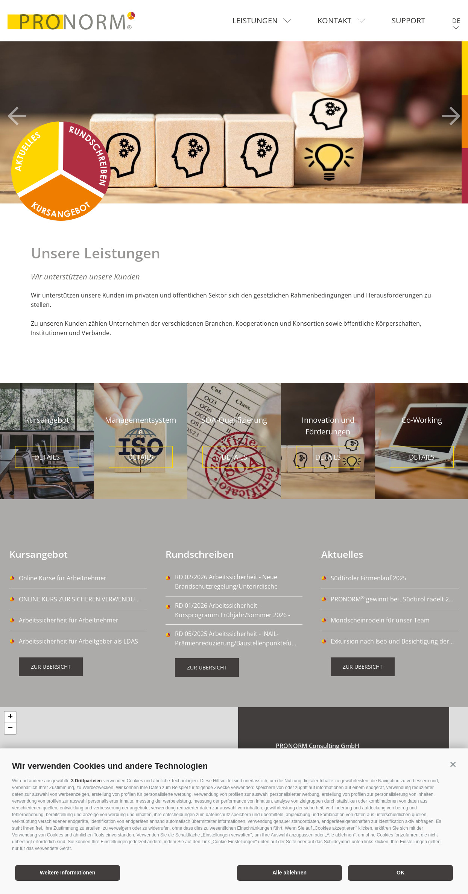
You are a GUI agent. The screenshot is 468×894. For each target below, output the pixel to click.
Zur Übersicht (51, 666)
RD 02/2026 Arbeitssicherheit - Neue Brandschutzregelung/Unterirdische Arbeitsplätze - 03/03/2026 (226, 582)
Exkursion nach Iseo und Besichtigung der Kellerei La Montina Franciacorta (395, 641)
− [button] (10, 728)
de (456, 20)
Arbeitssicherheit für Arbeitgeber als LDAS (78, 641)
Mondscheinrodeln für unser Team (380, 620)
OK (400, 873)
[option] (234, 122)
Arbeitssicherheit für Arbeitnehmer (69, 620)
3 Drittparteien (86, 780)
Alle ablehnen (289, 873)
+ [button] (10, 717)
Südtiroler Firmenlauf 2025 (368, 578)
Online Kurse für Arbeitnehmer (62, 578)
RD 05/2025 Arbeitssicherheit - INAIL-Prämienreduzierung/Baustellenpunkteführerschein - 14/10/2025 (239, 639)
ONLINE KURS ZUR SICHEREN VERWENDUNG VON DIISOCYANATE (83, 599)
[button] (453, 764)
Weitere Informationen (68, 873)
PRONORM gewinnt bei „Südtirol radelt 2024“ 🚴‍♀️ (395, 598)
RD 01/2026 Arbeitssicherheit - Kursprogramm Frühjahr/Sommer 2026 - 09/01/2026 (232, 610)
